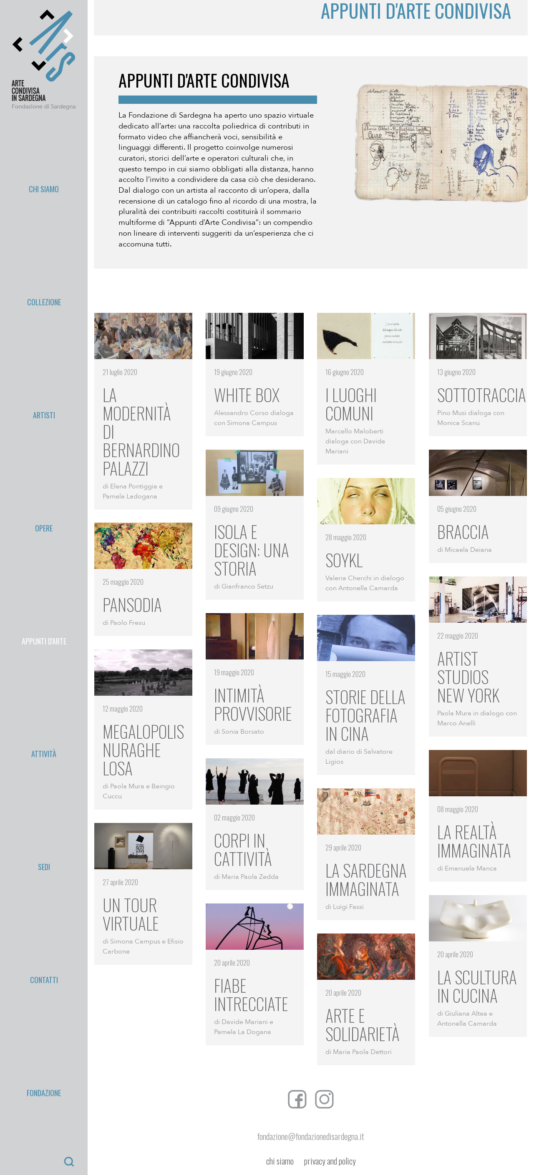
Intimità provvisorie (253, 704)
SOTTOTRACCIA (481, 394)
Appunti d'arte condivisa (204, 80)
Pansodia (132, 604)
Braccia (463, 531)
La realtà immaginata (474, 841)
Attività (43, 239)
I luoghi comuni (351, 403)
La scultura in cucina (477, 986)
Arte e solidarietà (362, 1024)
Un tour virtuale (131, 914)
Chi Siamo (44, 142)
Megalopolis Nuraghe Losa (143, 749)
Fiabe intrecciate (251, 994)
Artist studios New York (468, 676)
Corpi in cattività (243, 849)
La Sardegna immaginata (366, 879)
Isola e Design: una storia (251, 550)
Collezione (44, 161)
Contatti (44, 277)
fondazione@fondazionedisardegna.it (310, 1136)
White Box (247, 394)
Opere (44, 200)
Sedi (44, 258)
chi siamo (280, 1161)
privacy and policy (330, 1161)
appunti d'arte (44, 219)
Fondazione (44, 297)
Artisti (44, 181)
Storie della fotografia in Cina (365, 715)
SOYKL (344, 559)
